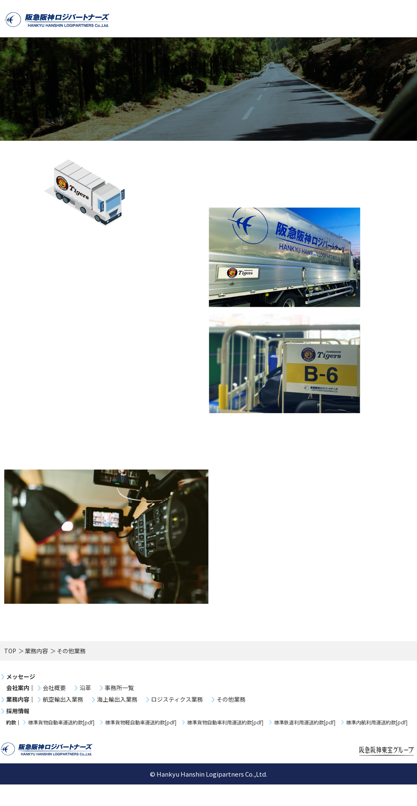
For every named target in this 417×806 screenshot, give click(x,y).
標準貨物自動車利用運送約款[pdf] (225, 744)
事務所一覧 (119, 709)
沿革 (85, 709)
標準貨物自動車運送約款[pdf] (61, 744)
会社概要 (54, 709)
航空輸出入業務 (63, 721)
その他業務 (231, 721)
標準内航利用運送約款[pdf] (376, 744)
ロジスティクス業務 (177, 721)
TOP (10, 672)
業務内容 (36, 672)
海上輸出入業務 (117, 721)
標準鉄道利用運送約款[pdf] (304, 744)
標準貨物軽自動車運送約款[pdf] (140, 744)
